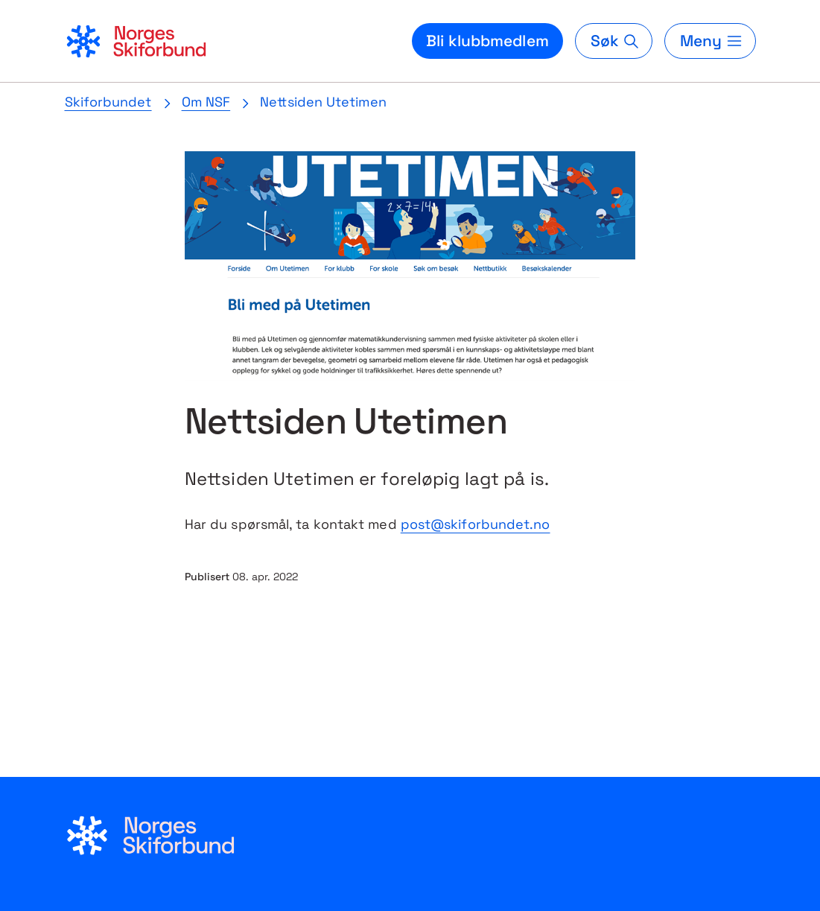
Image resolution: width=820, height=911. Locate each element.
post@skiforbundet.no (475, 524)
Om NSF (206, 101)
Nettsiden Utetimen (323, 101)
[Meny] (709, 41)
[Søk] (613, 41)
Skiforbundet (108, 101)
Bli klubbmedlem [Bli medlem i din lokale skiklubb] (487, 41)
